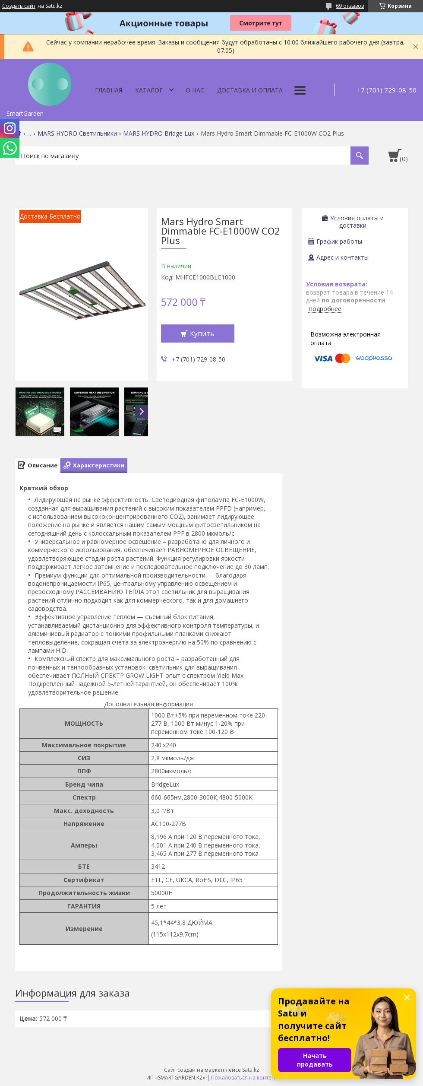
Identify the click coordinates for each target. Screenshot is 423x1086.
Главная (108, 90)
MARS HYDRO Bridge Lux (158, 133)
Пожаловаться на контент (244, 1077)
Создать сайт (18, 6)
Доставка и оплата (250, 90)
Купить (202, 333)
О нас (195, 90)
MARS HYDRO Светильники (77, 133)
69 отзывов (350, 6)
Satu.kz (250, 1069)
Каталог (149, 90)
